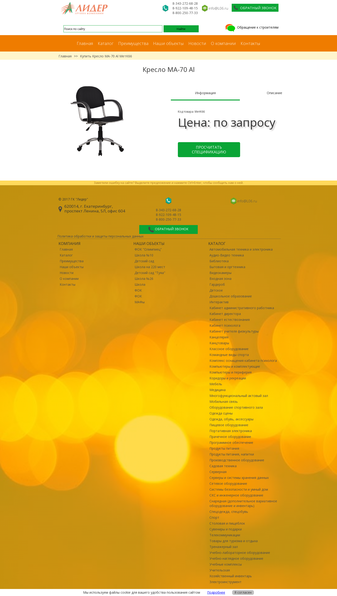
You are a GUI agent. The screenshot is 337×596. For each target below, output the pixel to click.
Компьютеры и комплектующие (234, 366)
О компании (223, 43)
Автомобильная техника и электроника (241, 249)
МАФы (140, 302)
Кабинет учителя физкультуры (234, 331)
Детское (216, 290)
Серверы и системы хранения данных (239, 477)
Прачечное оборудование (230, 436)
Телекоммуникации (224, 535)
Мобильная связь (223, 401)
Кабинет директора (225, 313)
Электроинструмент (225, 582)
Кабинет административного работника (241, 308)
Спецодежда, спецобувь (228, 511)
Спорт (214, 517)
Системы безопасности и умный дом (238, 489)
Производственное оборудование (236, 460)
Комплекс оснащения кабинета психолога (243, 360)
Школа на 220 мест (150, 267)
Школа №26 (144, 278)
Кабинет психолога (224, 325)
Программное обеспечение (231, 442)
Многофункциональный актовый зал (238, 395)
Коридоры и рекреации (227, 378)
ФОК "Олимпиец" (148, 249)
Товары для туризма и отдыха (233, 541)
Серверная (218, 472)
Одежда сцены (221, 413)
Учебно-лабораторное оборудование (239, 552)
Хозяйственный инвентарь (230, 576)
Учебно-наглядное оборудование (236, 558)
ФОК (138, 290)
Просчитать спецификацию (209, 150)
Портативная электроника (230, 431)
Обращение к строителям (251, 27)
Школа (140, 284)
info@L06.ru (218, 8)
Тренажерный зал (223, 546)
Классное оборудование (229, 349)
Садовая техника (223, 466)
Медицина (217, 390)
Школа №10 (144, 255)
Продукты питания (224, 448)
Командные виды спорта (229, 354)
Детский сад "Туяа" (150, 272)
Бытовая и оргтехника (227, 267)
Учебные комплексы (225, 564)
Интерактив (219, 302)
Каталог (106, 43)
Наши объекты (168, 43)
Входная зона (220, 278)
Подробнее (216, 592)
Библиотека (219, 261)
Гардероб (217, 284)
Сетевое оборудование (228, 483)
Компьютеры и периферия (230, 372)
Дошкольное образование (230, 296)
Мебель (215, 384)
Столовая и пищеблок (227, 523)
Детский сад (144, 261)
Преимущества (133, 43)
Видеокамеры (220, 272)
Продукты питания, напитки (231, 454)
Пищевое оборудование (228, 425)
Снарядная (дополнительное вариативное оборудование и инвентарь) (243, 503)
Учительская (219, 570)
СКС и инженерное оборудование (236, 495)
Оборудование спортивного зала (236, 407)
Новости (197, 43)
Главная (85, 43)
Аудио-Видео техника (226, 255)
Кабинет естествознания (229, 319)
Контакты (250, 43)
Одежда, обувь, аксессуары (231, 419)
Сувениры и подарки (225, 529)
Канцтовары (219, 343)
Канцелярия (218, 337)
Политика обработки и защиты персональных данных (100, 236)
